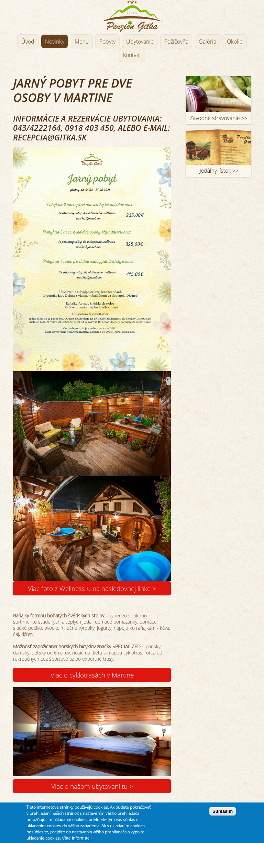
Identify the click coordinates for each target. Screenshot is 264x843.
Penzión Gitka (132, 16)
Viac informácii (76, 838)
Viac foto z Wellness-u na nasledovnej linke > (92, 588)
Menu (82, 41)
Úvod (27, 41)
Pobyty (107, 41)
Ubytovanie (140, 41)
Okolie (235, 41)
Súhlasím (222, 811)
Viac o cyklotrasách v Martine (92, 675)
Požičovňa (176, 41)
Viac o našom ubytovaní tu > (92, 786)
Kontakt (132, 55)
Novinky (54, 41)
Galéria (207, 41)
